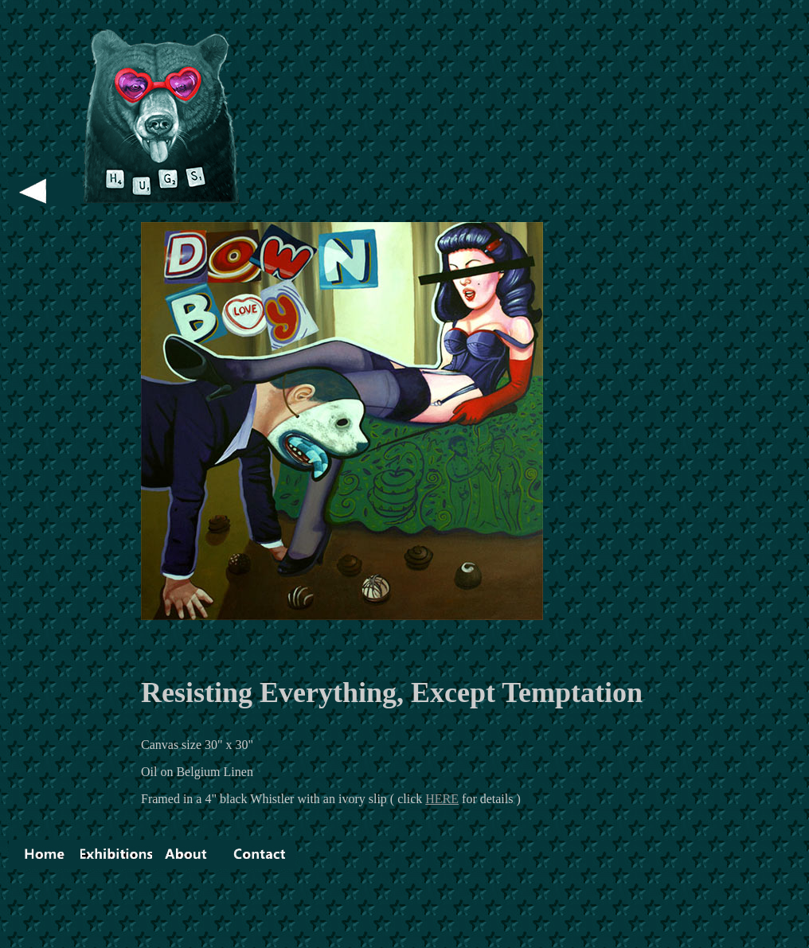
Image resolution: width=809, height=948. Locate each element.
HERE (442, 799)
